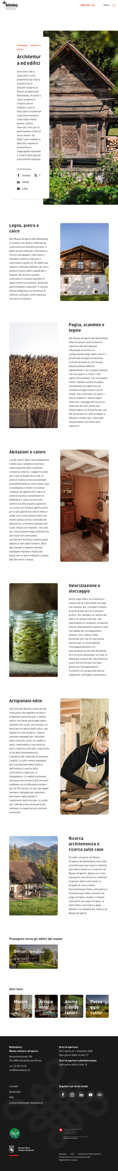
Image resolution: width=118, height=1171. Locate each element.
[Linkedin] (81, 1095)
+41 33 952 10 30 (17, 1066)
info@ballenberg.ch (19, 1070)
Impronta (63, 1154)
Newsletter (15, 1092)
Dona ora (88, 5)
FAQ (11, 1097)
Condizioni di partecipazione (89, 1154)
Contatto (13, 1086)
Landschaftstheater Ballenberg (26, 1103)
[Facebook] (63, 1095)
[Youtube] (90, 1095)
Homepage (22, 45)
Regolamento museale (68, 1160)
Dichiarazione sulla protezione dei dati (74, 1157)
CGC (72, 1154)
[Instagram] (72, 1095)
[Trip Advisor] (100, 1095)
